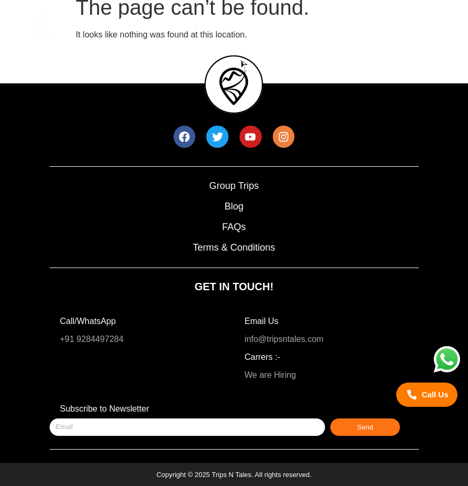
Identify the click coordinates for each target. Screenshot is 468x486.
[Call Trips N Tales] (426, 395)
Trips (172, 20)
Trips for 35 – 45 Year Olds (204, 40)
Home (117, 20)
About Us (307, 40)
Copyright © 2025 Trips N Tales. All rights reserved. (233, 475)
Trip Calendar (323, 20)
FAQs (234, 227)
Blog (233, 206)
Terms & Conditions (234, 247)
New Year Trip (240, 20)
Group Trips (234, 185)
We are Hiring (271, 374)
